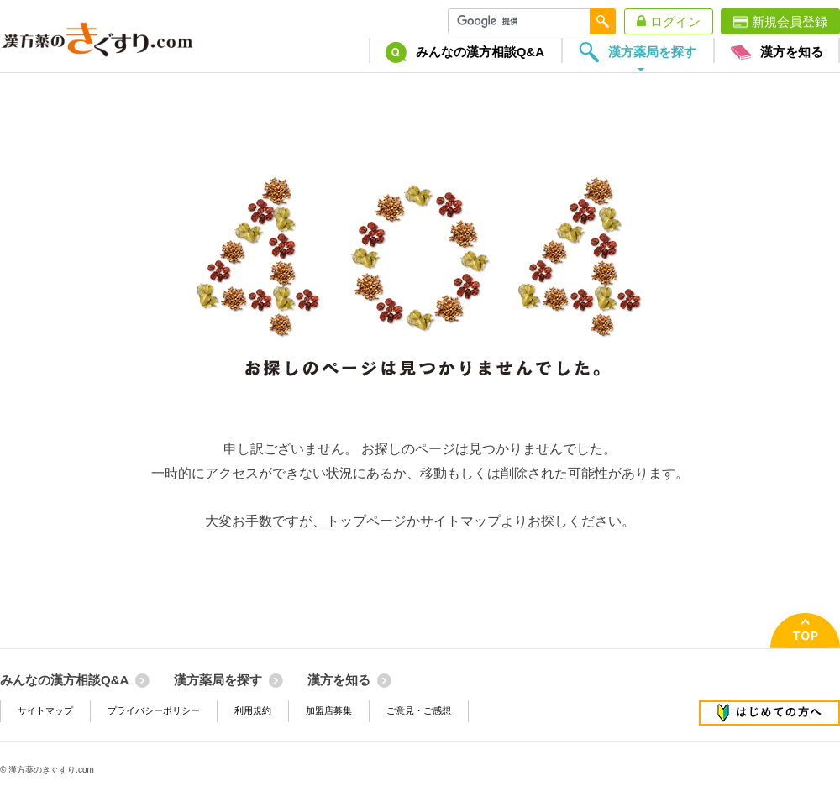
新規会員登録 (789, 21)
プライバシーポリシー (154, 710)
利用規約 (252, 710)
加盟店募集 (329, 710)
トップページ (366, 521)
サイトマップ (460, 521)
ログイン (675, 21)
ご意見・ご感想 (418, 710)
